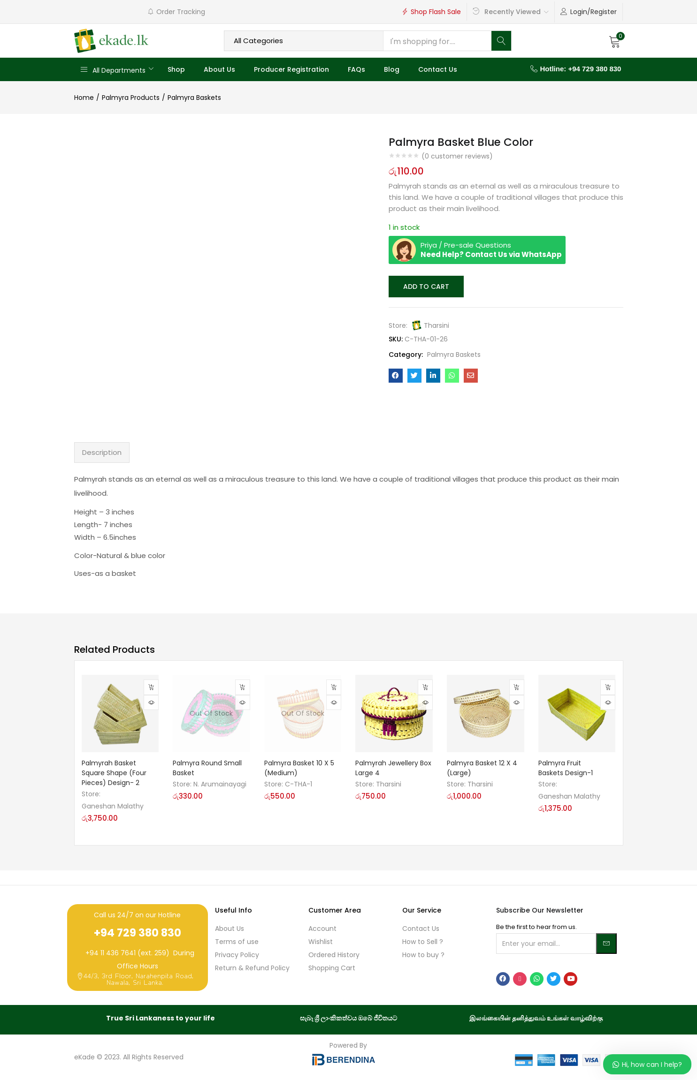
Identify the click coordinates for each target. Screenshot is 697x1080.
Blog (391, 69)
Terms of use (237, 941)
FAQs (356, 69)
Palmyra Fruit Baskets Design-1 (565, 768)
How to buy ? (423, 954)
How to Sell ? (422, 941)
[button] (615, 40)
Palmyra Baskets (194, 97)
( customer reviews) (457, 156)
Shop (176, 69)
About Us (219, 69)
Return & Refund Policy (252, 968)
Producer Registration (291, 69)
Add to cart (425, 286)
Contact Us (437, 69)
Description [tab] (102, 452)
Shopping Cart (331, 968)
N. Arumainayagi (219, 784)
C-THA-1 (298, 784)
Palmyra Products (131, 97)
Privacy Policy (237, 954)
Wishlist (320, 941)
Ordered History (334, 954)
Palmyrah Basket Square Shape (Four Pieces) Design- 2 (114, 772)
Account (322, 928)
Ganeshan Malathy (113, 806)
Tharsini (436, 324)
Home (84, 97)
